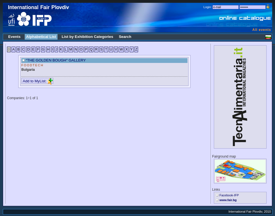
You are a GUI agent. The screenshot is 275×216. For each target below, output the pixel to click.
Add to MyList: (38, 81)
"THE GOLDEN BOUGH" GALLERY (56, 60)
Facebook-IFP (229, 195)
